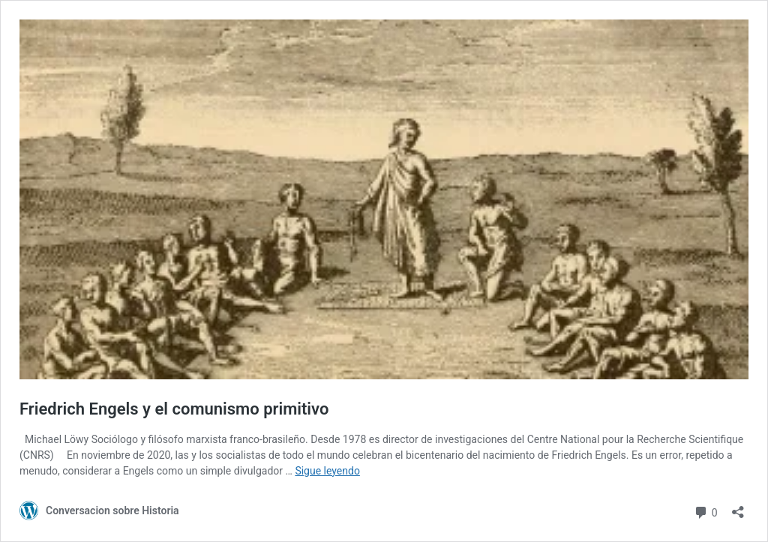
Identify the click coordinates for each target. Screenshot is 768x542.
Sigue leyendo (327, 471)
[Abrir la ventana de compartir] (738, 507)
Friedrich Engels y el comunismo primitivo (174, 409)
